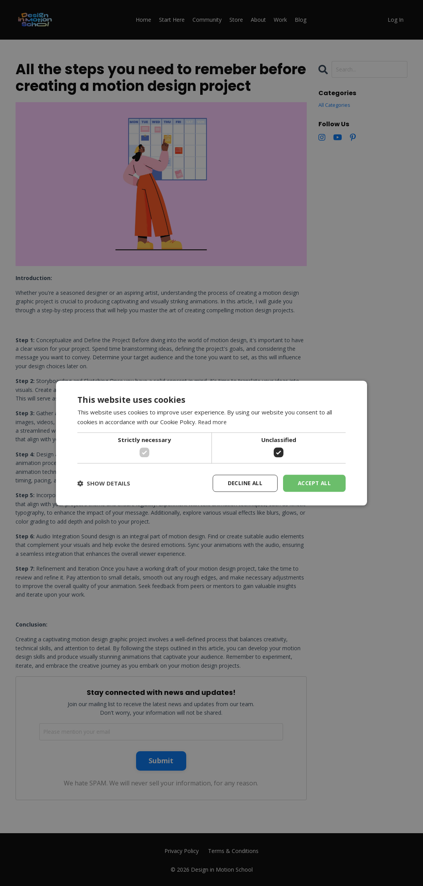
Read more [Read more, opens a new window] (213, 422)
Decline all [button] (243, 483)
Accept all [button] (313, 483)
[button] (103, 483)
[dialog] (211, 443)
